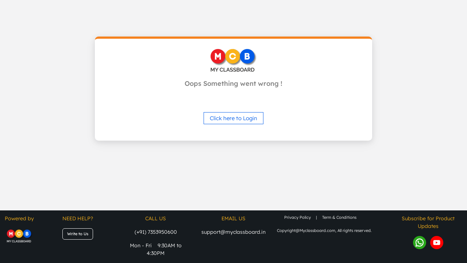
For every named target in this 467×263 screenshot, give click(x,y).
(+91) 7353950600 (156, 232)
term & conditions (339, 217)
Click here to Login (233, 118)
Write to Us (77, 233)
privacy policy (297, 217)
